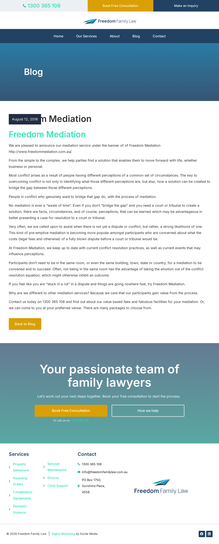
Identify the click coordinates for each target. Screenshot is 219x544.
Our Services (86, 36)
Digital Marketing (63, 534)
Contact (159, 36)
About (115, 36)
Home (58, 36)
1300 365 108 (80, 420)
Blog (136, 36)
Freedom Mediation (47, 134)
